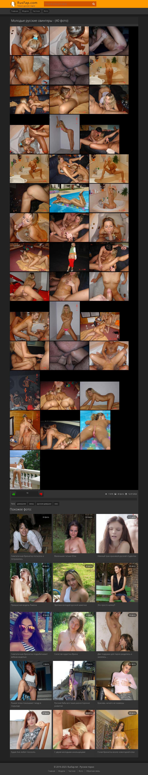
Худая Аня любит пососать (23, 752)
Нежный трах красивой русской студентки (117, 556)
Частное (36, 11)
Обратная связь (93, 771)
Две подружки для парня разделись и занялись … (115, 655)
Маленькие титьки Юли (65, 556)
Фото (46, 11)
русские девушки (44, 504)
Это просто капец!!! (106, 605)
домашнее (21, 504)
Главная (14, 11)
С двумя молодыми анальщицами (69, 752)
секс (56, 504)
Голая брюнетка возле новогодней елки (116, 752)
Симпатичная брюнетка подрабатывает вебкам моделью (29, 655)
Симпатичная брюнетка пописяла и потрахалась (27, 557)
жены (31, 504)
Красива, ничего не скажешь (111, 703)
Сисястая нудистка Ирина (66, 654)
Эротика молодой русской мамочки (70, 605)
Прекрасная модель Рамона (24, 605)
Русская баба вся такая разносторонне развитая (72, 704)
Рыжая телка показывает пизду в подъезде (26, 704)
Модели (25, 11)
